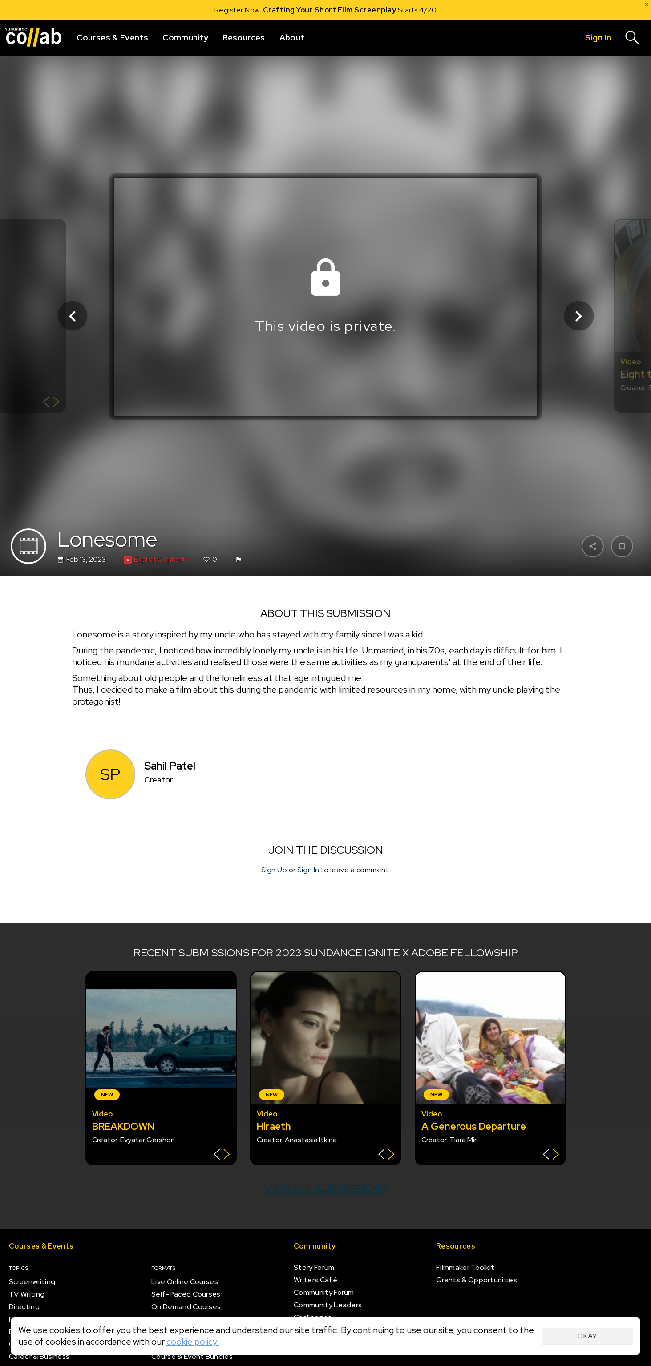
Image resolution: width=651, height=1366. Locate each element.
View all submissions (325, 1188)
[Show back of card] (51, 403)
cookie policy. (192, 1341)
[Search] (632, 38)
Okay (587, 1336)
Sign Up (274, 870)
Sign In (308, 870)
